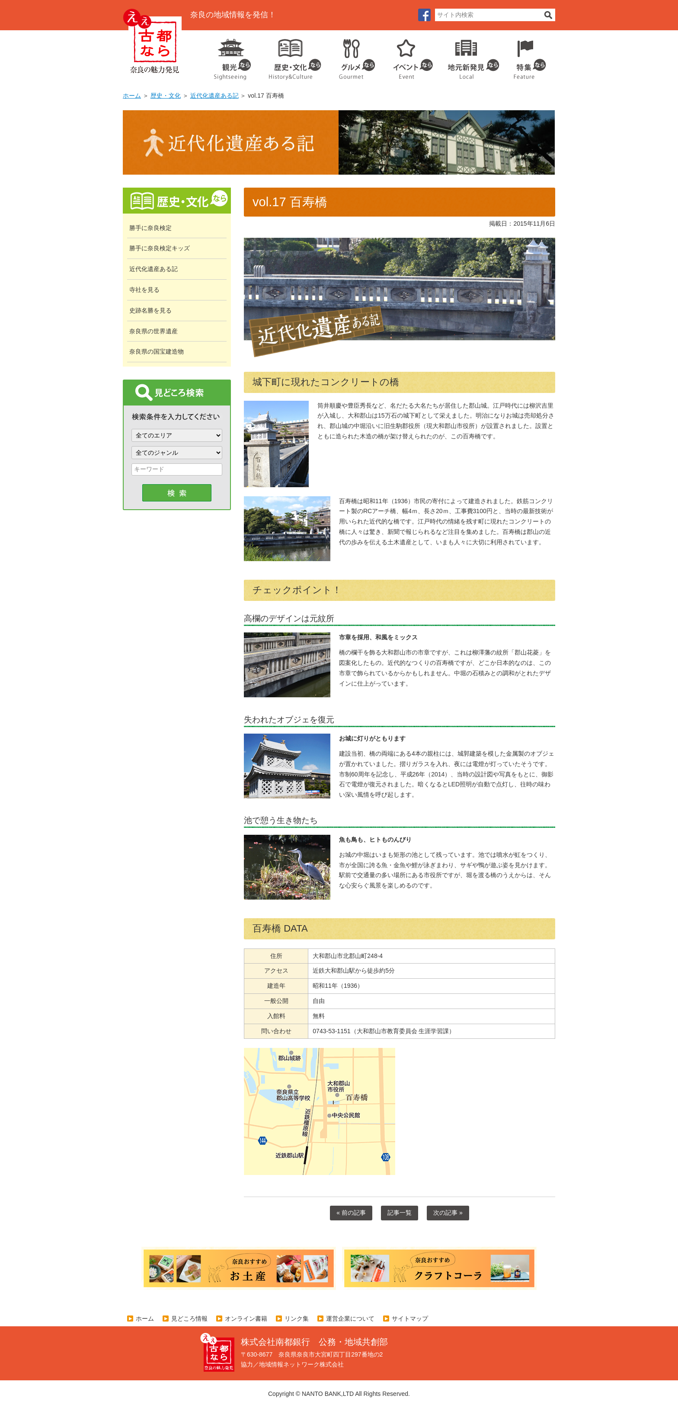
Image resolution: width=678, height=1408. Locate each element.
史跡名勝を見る (150, 310)
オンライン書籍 (246, 1318)
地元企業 (469, 56)
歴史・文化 (291, 56)
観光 (231, 56)
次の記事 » (448, 1212)
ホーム (132, 95)
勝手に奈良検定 (150, 227)
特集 (527, 56)
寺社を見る (144, 289)
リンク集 (297, 1318)
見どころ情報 (189, 1318)
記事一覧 (399, 1212)
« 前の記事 (351, 1212)
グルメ (350, 56)
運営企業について (350, 1318)
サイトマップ (410, 1318)
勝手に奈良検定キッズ (159, 248)
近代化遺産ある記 (214, 95)
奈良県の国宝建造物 (156, 351)
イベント (408, 56)
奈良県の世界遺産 (153, 331)
